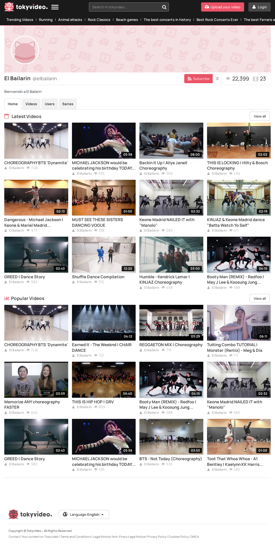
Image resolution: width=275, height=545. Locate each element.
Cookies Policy (178, 537)
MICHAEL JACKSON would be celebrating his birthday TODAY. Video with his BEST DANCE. (102, 165)
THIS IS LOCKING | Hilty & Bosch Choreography (237, 165)
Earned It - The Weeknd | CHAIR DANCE (102, 347)
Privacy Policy (157, 537)
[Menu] (55, 7)
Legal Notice (101, 537)
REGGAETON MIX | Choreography (170, 345)
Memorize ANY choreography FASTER (32, 404)
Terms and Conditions (75, 537)
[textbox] (124, 7)
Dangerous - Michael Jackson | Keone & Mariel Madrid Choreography (33, 222)
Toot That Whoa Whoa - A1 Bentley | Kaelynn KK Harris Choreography (233, 461)
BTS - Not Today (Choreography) (170, 459)
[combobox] (129, 7)
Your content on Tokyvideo (40, 537)
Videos (31, 103)
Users (50, 103)
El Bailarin (14, 168)
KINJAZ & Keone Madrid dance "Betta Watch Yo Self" (236, 222)
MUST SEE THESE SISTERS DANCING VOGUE (97, 222)
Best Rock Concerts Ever (217, 19)
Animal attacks (70, 19)
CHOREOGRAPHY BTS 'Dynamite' (36, 163)
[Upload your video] (222, 7)
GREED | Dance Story (24, 277)
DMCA (195, 537)
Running (46, 19)
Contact (14, 537)
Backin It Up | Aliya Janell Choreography (163, 165)
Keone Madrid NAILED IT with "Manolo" (166, 222)
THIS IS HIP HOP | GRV (93, 402)
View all (260, 116)
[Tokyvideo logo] (26, 8)
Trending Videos (19, 19)
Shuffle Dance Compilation (98, 277)
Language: (83, 514)
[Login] (259, 7)
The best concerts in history (167, 19)
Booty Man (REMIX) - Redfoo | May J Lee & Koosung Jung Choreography (235, 279)
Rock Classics (99, 19)
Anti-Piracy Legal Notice (128, 537)
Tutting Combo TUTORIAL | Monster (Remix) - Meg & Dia (234, 347)
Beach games (127, 19)
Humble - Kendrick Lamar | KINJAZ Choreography (164, 279)
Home (13, 103)
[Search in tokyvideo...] (164, 7)
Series (67, 103)
